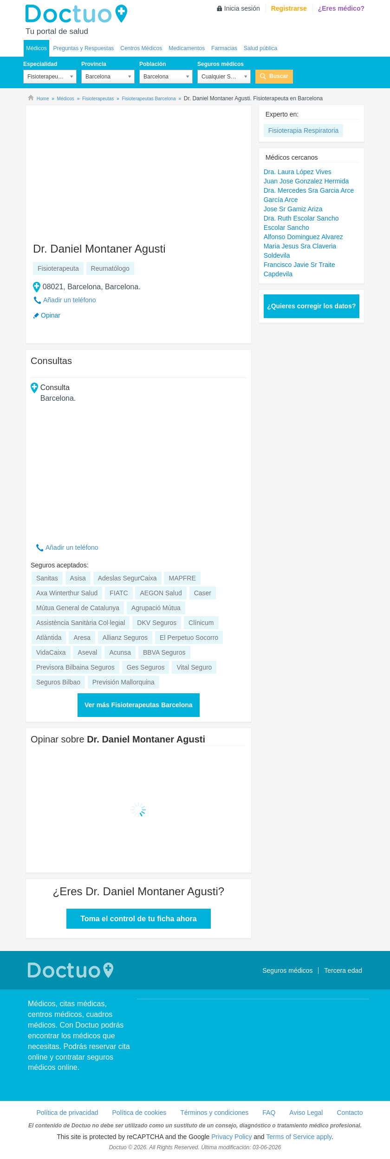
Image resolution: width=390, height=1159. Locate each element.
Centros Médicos (141, 48)
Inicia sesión (242, 8)
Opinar (50, 315)
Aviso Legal (306, 1112)
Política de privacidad (67, 1112)
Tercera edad (343, 970)
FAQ (268, 1112)
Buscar (278, 76)
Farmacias (224, 48)
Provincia (93, 64)
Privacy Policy (231, 1136)
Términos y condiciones (214, 1112)
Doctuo (79, 14)
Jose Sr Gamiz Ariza (293, 209)
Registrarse (289, 8)
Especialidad (40, 64)
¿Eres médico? (341, 8)
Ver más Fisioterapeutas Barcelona (138, 705)
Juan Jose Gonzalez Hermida (306, 181)
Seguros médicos (220, 64)
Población (152, 64)
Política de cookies (139, 1112)
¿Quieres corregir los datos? (311, 306)
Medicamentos (187, 48)
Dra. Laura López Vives (298, 172)
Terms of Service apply (299, 1136)
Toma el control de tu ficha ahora (138, 919)
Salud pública (260, 48)
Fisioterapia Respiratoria (303, 130)
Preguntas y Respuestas (83, 48)
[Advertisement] (101, 169)
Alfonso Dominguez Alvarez (303, 237)
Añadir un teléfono (69, 300)
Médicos (36, 48)
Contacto (350, 1112)
